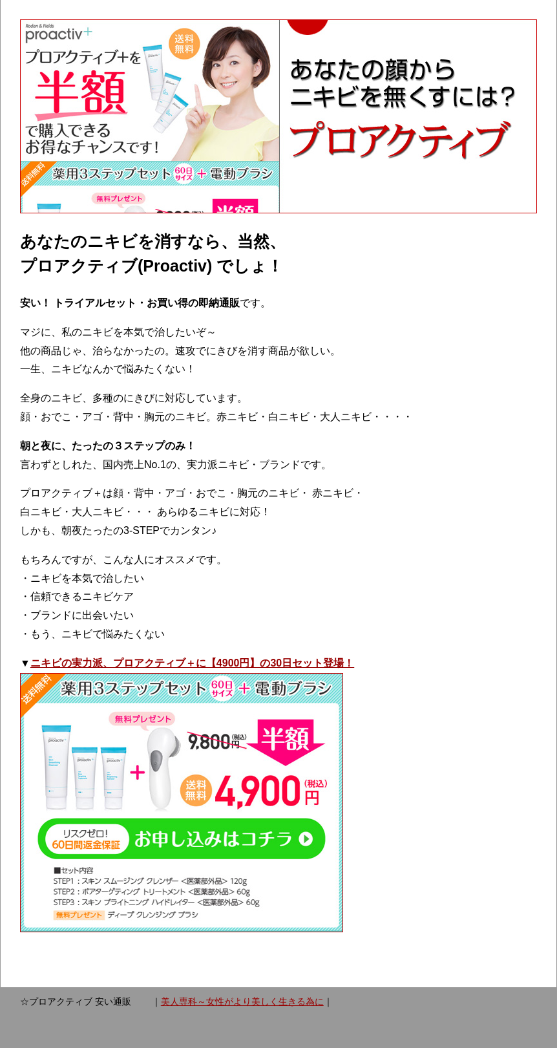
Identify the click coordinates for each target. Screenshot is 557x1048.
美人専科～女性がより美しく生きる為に (242, 1001)
